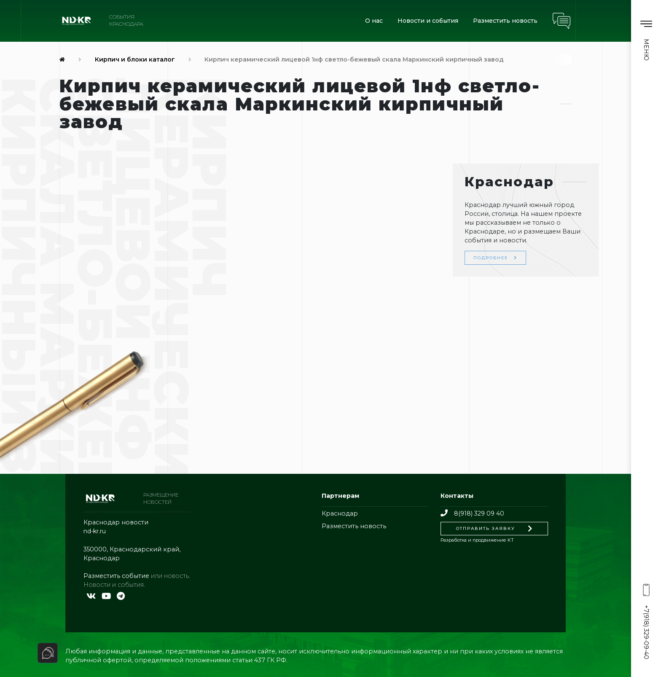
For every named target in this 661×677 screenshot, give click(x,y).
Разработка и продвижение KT (477, 540)
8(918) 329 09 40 (472, 513)
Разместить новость (505, 20)
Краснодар (340, 513)
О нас (374, 20)
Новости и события (428, 20)
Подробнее (495, 257)
